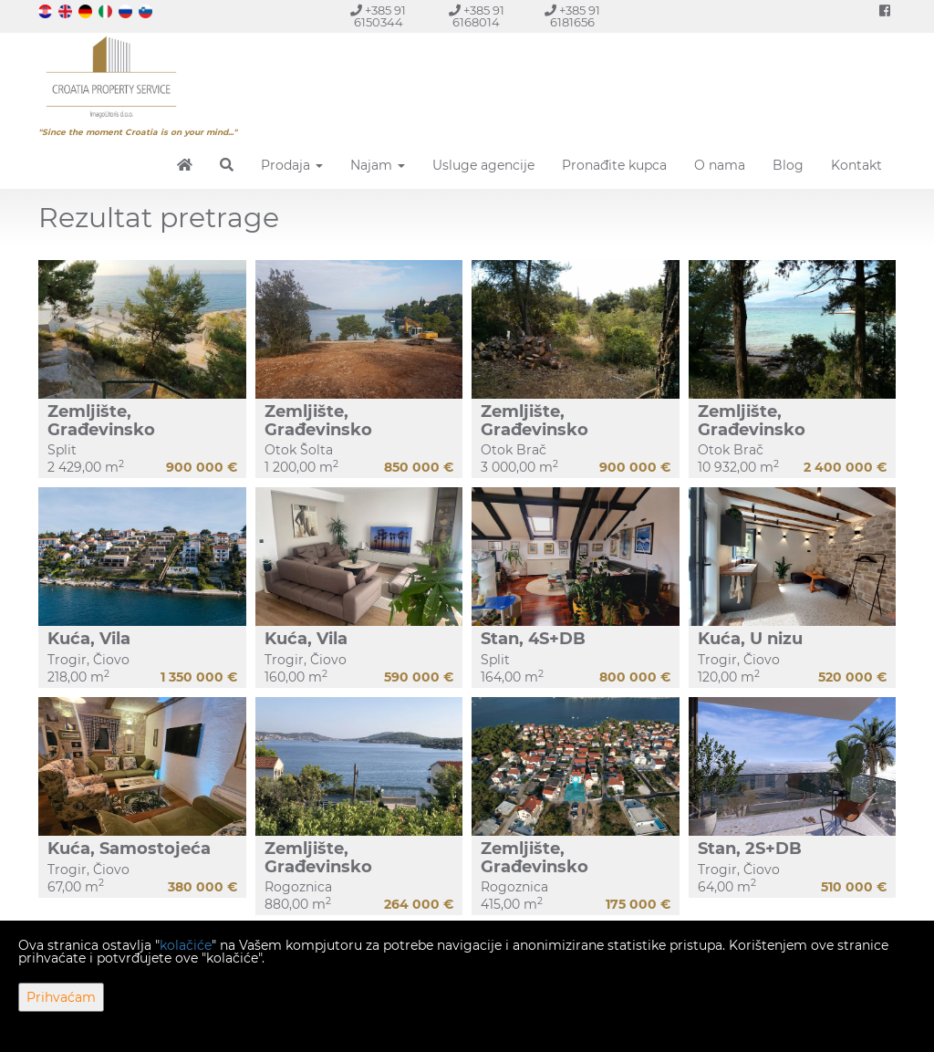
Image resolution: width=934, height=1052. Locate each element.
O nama (719, 165)
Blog (788, 165)
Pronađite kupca (614, 165)
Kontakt (856, 165)
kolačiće (186, 945)
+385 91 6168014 (476, 16)
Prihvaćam (61, 997)
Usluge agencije (483, 165)
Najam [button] (377, 165)
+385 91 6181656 (572, 16)
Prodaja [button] (292, 165)
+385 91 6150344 (378, 16)
